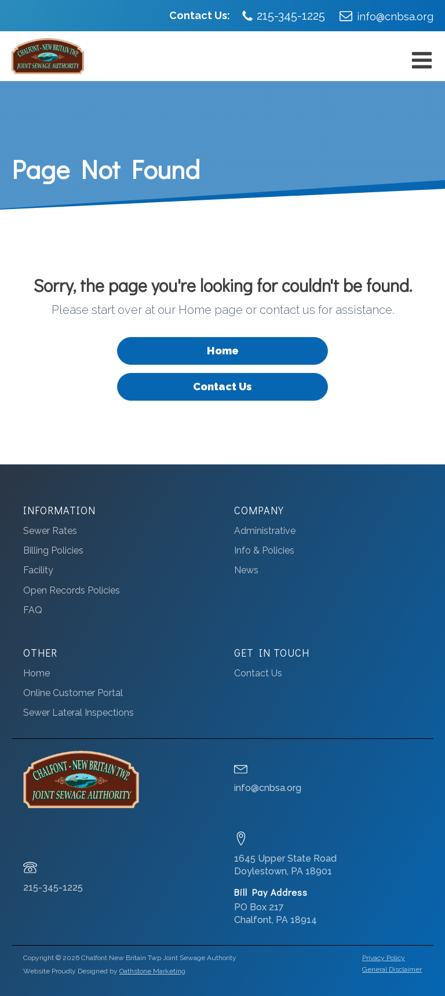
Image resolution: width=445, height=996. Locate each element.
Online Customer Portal (73, 692)
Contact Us (222, 386)
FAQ (32, 610)
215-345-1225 (291, 16)
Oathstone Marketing (152, 971)
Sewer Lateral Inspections (78, 712)
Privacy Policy (383, 958)
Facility (38, 570)
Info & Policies (264, 550)
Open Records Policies (71, 590)
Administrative (265, 530)
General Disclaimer (392, 969)
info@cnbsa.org (395, 16)
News (246, 570)
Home (223, 351)
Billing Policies (53, 550)
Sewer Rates (50, 530)
